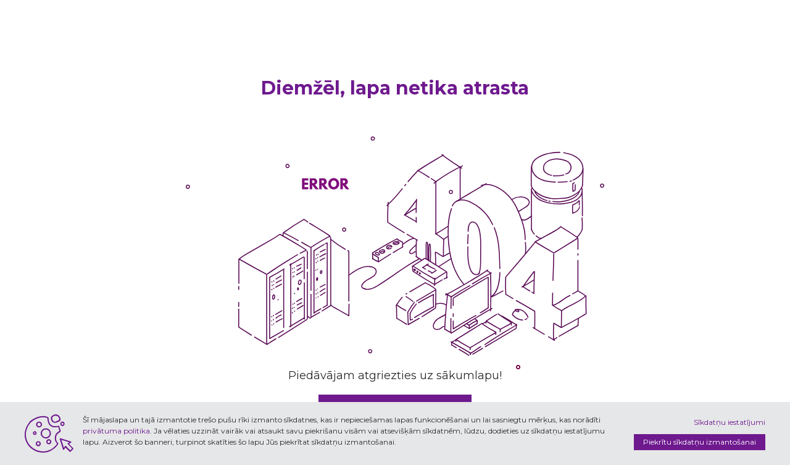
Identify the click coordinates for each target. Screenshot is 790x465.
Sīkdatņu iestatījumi (729, 422)
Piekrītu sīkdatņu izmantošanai (699, 441)
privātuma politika (116, 430)
